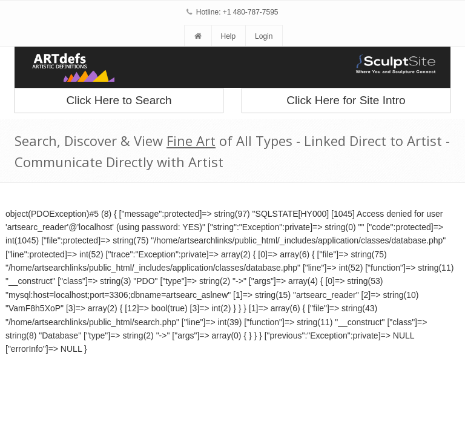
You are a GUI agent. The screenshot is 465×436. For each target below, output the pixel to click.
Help (228, 36)
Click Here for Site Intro (345, 100)
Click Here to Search (118, 100)
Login (263, 36)
